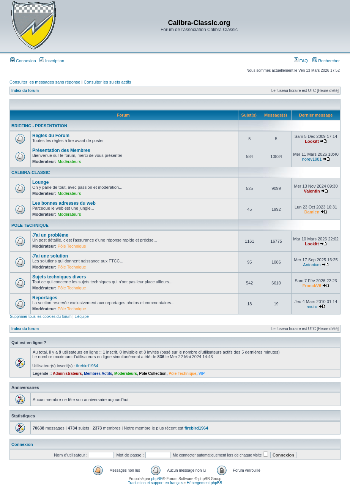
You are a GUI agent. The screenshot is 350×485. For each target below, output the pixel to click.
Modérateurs (69, 161)
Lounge (40, 182)
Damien (312, 212)
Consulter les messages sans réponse (44, 82)
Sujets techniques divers (59, 277)
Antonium (311, 264)
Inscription (51, 60)
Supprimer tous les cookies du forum (40, 316)
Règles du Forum (50, 135)
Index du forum (25, 90)
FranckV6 (312, 285)
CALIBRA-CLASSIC (30, 172)
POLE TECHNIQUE (30, 225)
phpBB (156, 479)
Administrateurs (67, 373)
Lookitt (312, 141)
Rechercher (326, 60)
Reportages (44, 297)
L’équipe (81, 316)
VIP (202, 373)
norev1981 (312, 159)
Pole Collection (152, 373)
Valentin (312, 191)
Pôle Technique (72, 246)
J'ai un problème (50, 235)
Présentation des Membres (61, 150)
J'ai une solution (50, 256)
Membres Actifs (98, 373)
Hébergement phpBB (204, 483)
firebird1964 (87, 365)
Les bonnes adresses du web (64, 203)
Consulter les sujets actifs (107, 82)
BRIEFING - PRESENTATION (39, 125)
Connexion (23, 60)
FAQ (301, 60)
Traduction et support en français (155, 483)
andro (311, 306)
